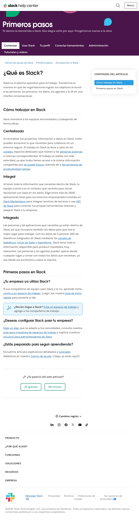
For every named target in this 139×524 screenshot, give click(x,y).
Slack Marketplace (14, 201)
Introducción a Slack (67, 62)
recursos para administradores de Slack (27, 336)
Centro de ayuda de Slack (19, 62)
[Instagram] (59, 425)
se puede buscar (34, 164)
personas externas (71, 151)
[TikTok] (86, 425)
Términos (69, 495)
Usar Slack (28, 45)
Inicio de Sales (26, 242)
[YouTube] (79, 425)
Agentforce (44, 242)
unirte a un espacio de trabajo (21, 293)
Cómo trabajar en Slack (109, 82)
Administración (98, 45)
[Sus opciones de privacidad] (111, 497)
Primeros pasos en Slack (109, 88)
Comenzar (10, 45)
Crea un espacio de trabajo (60, 307)
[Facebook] (66, 425)
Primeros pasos (44, 62)
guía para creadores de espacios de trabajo (29, 332)
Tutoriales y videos (15, 52)
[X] (72, 425)
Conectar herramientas (69, 45)
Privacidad (54, 495)
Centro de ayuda (41, 356)
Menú (130, 5)
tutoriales (64, 352)
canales (8, 151)
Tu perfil (45, 45)
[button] (31, 387)
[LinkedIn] (52, 425)
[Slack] (12, 497)
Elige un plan (11, 328)
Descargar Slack (34, 497)
